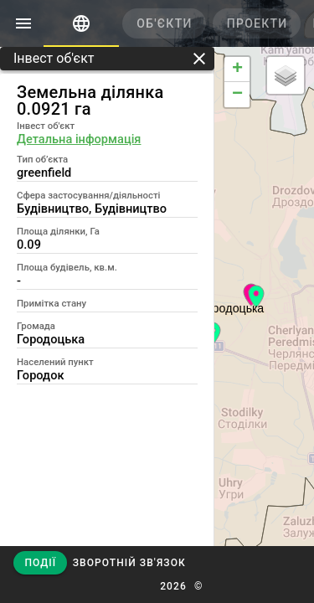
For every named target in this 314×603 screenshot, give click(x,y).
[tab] (81, 23)
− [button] (237, 94)
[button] (128, 563)
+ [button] (237, 69)
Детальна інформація (79, 139)
